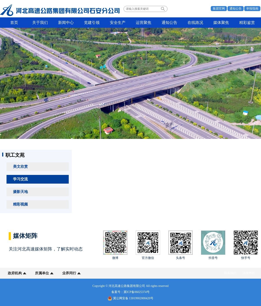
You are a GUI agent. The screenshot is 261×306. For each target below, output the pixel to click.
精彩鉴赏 (247, 22)
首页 (14, 22)
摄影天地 (20, 192)
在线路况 (195, 22)
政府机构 (15, 273)
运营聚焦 (143, 22)
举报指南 (252, 8)
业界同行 (69, 273)
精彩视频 (20, 204)
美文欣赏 (20, 167)
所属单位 (42, 273)
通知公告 (235, 8)
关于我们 (40, 22)
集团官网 (219, 8)
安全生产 (117, 22)
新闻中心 (66, 22)
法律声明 (249, 273)
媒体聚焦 (221, 22)
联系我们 (230, 273)
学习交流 (20, 179)
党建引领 (92, 22)
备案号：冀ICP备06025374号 (130, 292)
